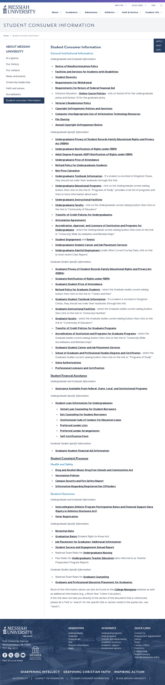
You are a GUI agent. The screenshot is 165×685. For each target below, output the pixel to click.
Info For (121, 5)
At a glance (12, 58)
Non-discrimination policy (146, 657)
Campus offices (142, 645)
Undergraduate (86, 149)
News (137, 642)
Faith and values (15, 88)
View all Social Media (12, 660)
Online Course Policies (92, 93)
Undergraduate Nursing (97, 552)
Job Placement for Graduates (73, 542)
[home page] (19, 9)
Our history (12, 64)
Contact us (139, 633)
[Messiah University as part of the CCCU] (35, 653)
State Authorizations (68, 362)
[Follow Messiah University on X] (10, 655)
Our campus (13, 70)
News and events (16, 76)
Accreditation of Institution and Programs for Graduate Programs (95, 333)
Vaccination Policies (67, 475)
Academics (73, 12)
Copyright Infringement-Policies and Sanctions (83, 108)
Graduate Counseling (96, 577)
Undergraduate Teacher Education (93, 558)
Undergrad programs (111, 633)
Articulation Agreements (70, 220)
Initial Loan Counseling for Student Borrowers (88, 409)
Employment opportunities (147, 636)
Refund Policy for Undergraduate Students (81, 165)
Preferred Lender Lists (74, 425)
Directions (139, 648)
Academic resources (111, 642)
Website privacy (142, 654)
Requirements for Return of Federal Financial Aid (85, 88)
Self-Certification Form (74, 436)
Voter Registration (66, 516)
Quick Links (139, 5)
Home (6, 35)
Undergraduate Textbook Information (78, 176)
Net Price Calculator (67, 170)
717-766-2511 (10, 648)
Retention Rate (64, 531)
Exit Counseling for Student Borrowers (83, 414)
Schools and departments (114, 639)
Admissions (93, 12)
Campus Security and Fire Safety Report (79, 481)
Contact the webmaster (49, 678)
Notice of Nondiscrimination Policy (76, 66)
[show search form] (161, 5)
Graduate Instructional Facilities (75, 309)
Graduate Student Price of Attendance (78, 284)
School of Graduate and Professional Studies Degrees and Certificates (97, 353)
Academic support (110, 645)
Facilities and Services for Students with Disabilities (86, 71)
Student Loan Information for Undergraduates (84, 403)
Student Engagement (68, 239)
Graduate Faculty (65, 318)
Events (91, 239)
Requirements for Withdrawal (73, 82)
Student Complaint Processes (69, 458)
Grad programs (108, 636)
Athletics (111, 12)
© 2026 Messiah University (131, 678)
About (57, 12)
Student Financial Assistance (69, 376)
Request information (78, 645)
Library (137, 639)
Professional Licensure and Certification (79, 368)
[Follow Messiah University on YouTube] (23, 655)
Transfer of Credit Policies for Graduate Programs (85, 328)
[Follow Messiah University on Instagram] (17, 655)
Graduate (82, 278)
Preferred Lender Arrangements (80, 431)
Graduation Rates (66, 536)
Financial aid (74, 639)
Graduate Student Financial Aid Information (82, 450)
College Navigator (125, 589)
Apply (159, 41)
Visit (158, 45)
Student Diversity (66, 77)
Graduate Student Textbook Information (80, 299)
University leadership (18, 82)
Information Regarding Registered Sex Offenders (85, 486)
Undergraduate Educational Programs (78, 186)
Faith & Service (132, 12)
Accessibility (20, 678)
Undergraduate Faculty (69, 205)
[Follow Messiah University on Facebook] (4, 655)
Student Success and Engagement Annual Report (84, 547)
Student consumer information (25, 35)
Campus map (140, 651)
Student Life (154, 12)
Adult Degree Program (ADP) (93, 154)
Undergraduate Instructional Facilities (78, 199)
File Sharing (62, 119)
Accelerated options (111, 648)
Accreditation (13, 94)
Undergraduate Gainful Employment (77, 250)
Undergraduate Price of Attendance (77, 160)
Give (153, 5)
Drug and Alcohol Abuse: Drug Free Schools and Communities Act (94, 470)
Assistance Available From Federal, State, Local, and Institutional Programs (101, 388)
